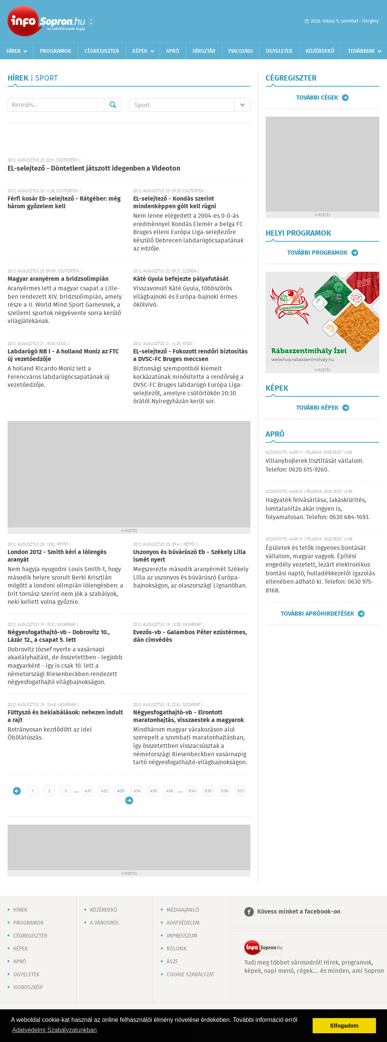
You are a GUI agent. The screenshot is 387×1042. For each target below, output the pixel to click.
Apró (172, 51)
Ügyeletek (279, 51)
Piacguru (240, 51)
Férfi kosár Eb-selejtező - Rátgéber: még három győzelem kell (64, 202)
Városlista (91, 22)
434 (137, 791)
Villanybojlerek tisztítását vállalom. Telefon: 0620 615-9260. (315, 465)
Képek (140, 51)
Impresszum (182, 936)
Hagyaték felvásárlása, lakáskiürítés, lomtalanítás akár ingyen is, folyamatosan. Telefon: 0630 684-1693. (318, 509)
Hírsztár (204, 51)
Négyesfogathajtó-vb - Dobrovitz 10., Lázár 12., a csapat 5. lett (59, 636)
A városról (105, 923)
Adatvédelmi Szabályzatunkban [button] (54, 1030)
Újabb (17, 791)
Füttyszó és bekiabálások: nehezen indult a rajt (65, 716)
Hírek (13, 51)
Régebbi (129, 800)
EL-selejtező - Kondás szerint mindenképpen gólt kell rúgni (174, 202)
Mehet (112, 105)
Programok (55, 51)
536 (224, 791)
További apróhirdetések (317, 613)
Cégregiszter (102, 51)
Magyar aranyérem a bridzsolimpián (58, 279)
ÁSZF (172, 962)
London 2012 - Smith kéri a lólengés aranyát (57, 556)
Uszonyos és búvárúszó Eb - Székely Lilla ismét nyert (189, 556)
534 (192, 791)
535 (208, 791)
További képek (317, 407)
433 (120, 791)
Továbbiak (361, 51)
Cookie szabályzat (190, 975)
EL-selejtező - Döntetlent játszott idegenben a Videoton (94, 168)
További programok (317, 252)
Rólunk (176, 949)
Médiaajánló (183, 910)
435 (153, 791)
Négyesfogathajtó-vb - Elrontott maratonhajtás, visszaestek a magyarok (188, 716)
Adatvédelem (183, 923)
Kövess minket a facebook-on (298, 912)
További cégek (317, 97)
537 (241, 791)
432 (104, 791)
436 (169, 791)
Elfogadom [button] (344, 1026)
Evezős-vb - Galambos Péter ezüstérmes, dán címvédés (190, 636)
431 (88, 791)
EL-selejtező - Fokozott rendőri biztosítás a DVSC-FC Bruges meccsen (190, 355)
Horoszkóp (28, 987)
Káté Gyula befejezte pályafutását (180, 279)
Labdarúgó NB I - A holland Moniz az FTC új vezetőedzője (63, 355)
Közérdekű (320, 51)
